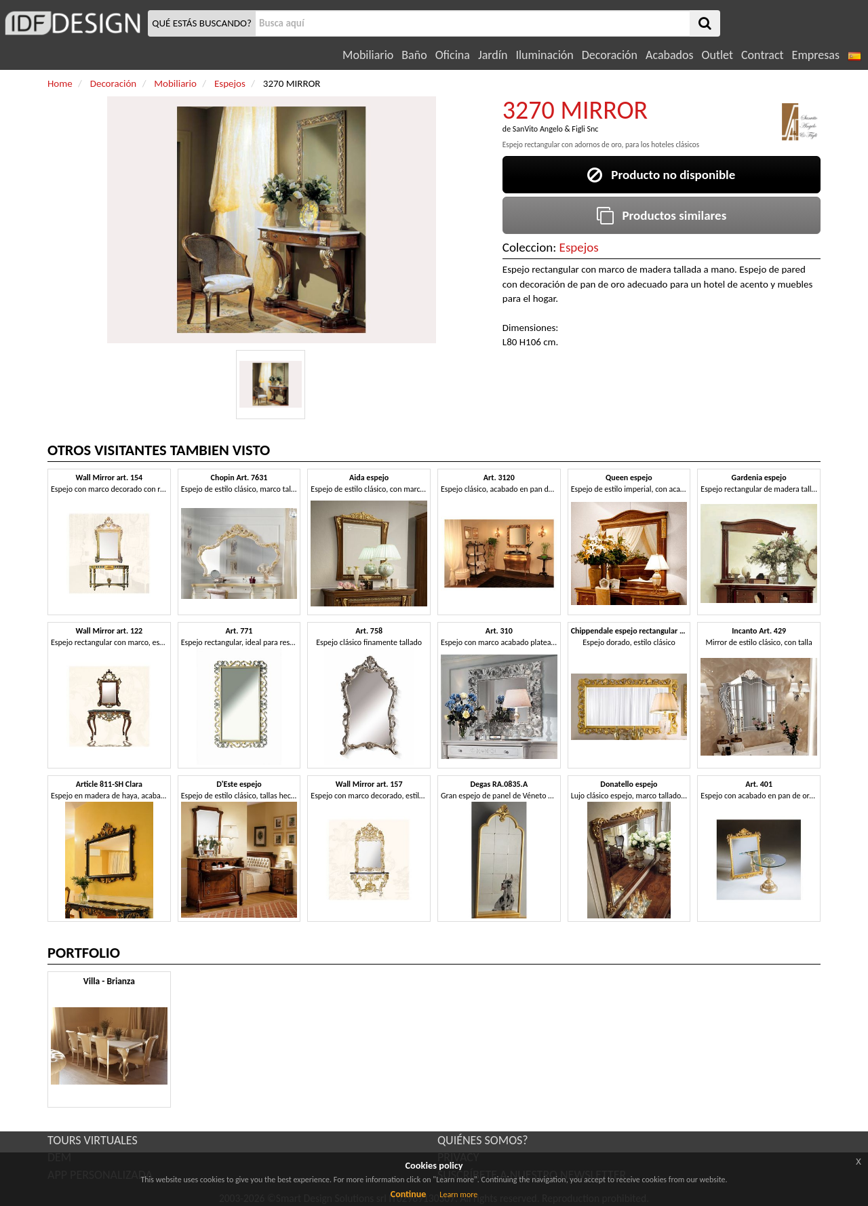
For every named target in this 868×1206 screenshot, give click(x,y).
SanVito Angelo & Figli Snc (556, 129)
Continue (409, 1194)
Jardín (492, 54)
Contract (762, 54)
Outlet (717, 54)
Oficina (452, 54)
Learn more (458, 1194)
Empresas (816, 54)
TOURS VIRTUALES (92, 1140)
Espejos (579, 247)
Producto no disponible (661, 174)
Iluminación (544, 54)
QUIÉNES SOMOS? (482, 1140)
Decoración (609, 54)
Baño (414, 54)
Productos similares (662, 215)
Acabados (670, 54)
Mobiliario (367, 54)
